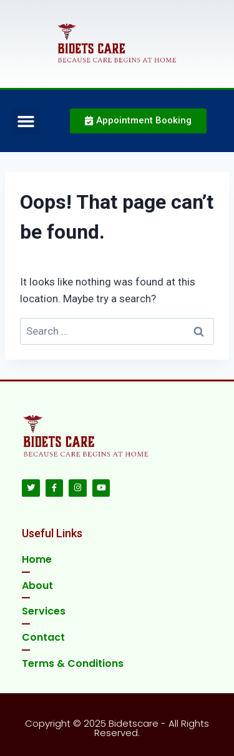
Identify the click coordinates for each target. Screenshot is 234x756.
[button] (26, 121)
